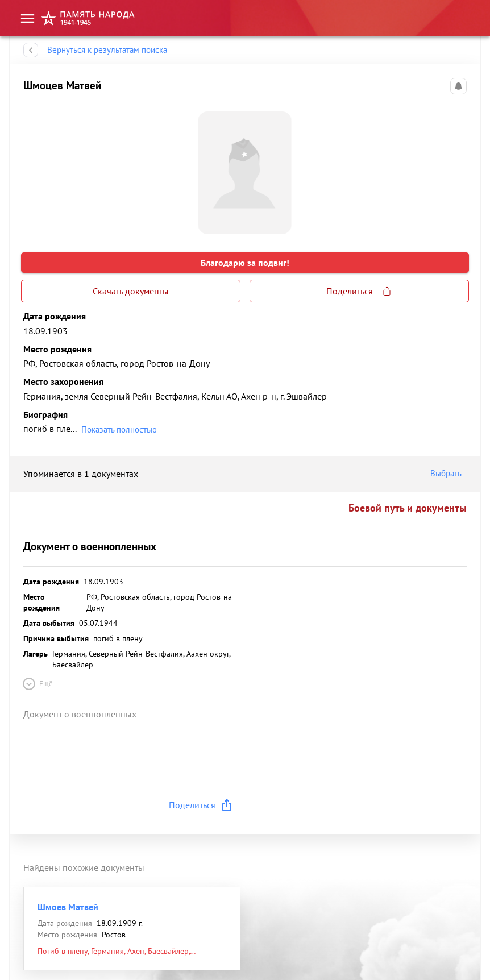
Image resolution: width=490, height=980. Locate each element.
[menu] (27, 18)
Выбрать (448, 473)
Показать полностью (119, 429)
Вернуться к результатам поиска (107, 50)
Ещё (37, 684)
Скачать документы (131, 291)
